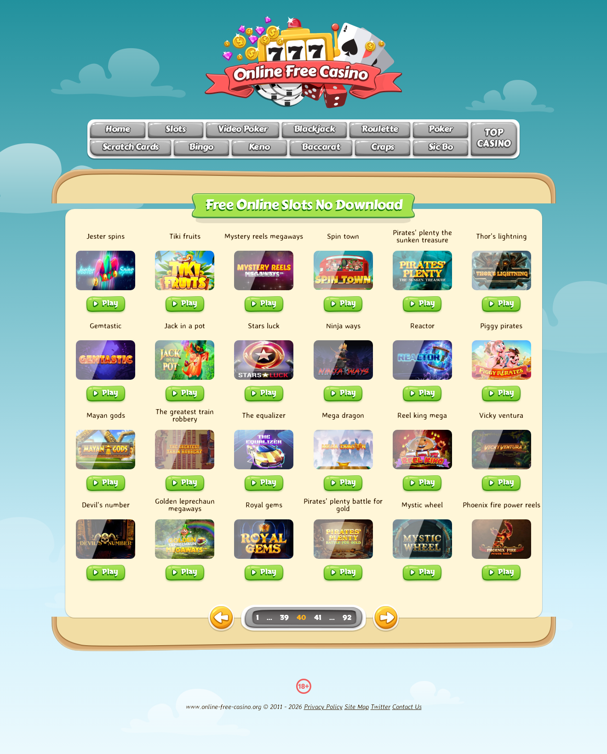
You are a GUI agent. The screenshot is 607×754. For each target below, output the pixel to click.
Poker (440, 128)
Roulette (379, 128)
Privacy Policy (323, 706)
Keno (259, 146)
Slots (175, 128)
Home (117, 128)
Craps (382, 146)
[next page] (385, 618)
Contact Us (407, 706)
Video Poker (242, 128)
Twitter (380, 706)
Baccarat (321, 146)
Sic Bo (441, 146)
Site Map (356, 706)
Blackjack (314, 128)
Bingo (201, 146)
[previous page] (221, 618)
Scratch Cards (131, 146)
